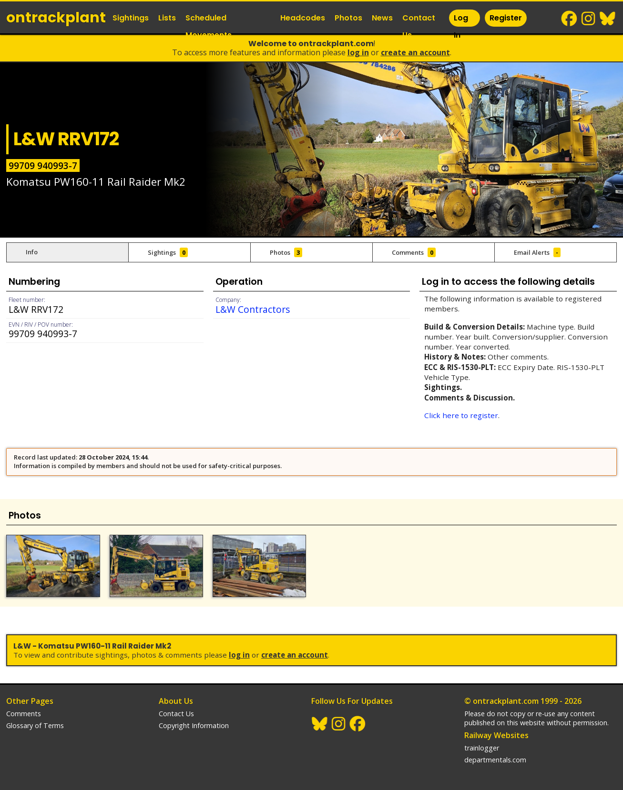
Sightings (130, 17)
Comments (23, 713)
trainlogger (481, 747)
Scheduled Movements (208, 26)
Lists (167, 17)
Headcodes (302, 17)
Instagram (588, 18)
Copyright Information (194, 725)
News (382, 17)
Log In (461, 26)
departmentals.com (495, 759)
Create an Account (415, 52)
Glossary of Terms (35, 725)
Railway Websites (496, 735)
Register (506, 17)
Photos (348, 17)
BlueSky (607, 18)
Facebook (569, 18)
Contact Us (418, 26)
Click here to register (461, 415)
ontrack (56, 18)
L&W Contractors (252, 309)
